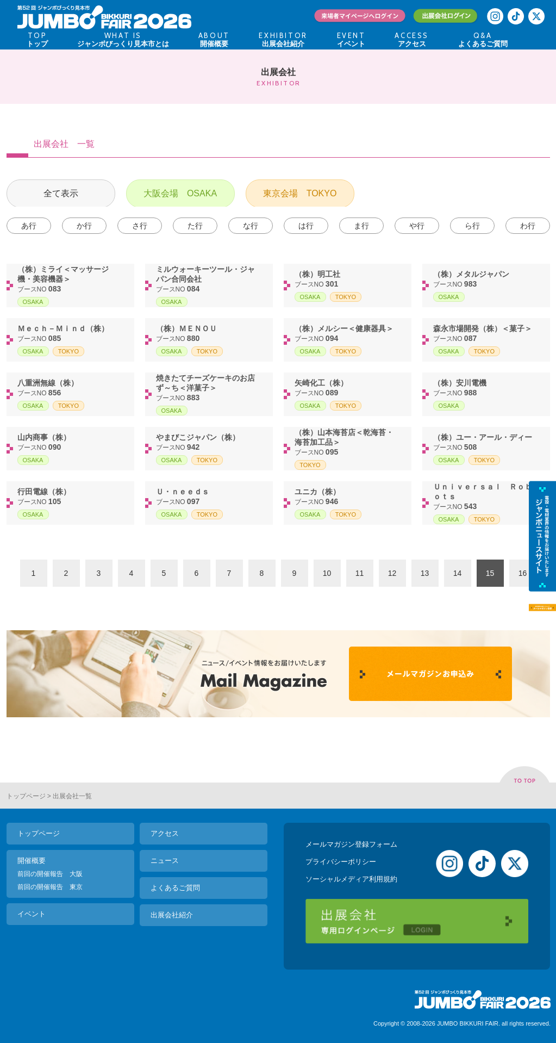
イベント (31, 914)
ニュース (165, 860)
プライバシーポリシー (340, 862)
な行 (250, 225)
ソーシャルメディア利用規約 (351, 879)
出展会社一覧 (72, 796)
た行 (195, 225)
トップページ (26, 796)
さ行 (139, 225)
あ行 (28, 225)
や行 (416, 225)
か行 (84, 225)
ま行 (361, 225)
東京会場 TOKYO (300, 193)
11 (359, 573)
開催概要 (31, 860)
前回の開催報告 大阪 (50, 874)
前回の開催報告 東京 (50, 887)
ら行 (472, 225)
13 (425, 573)
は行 (306, 225)
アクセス (165, 833)
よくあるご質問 (175, 888)
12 (392, 573)
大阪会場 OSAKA (180, 193)
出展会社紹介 (172, 915)
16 (522, 573)
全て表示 (60, 193)
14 (457, 573)
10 (327, 573)
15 (490, 573)
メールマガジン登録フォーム (351, 844)
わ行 (527, 225)
